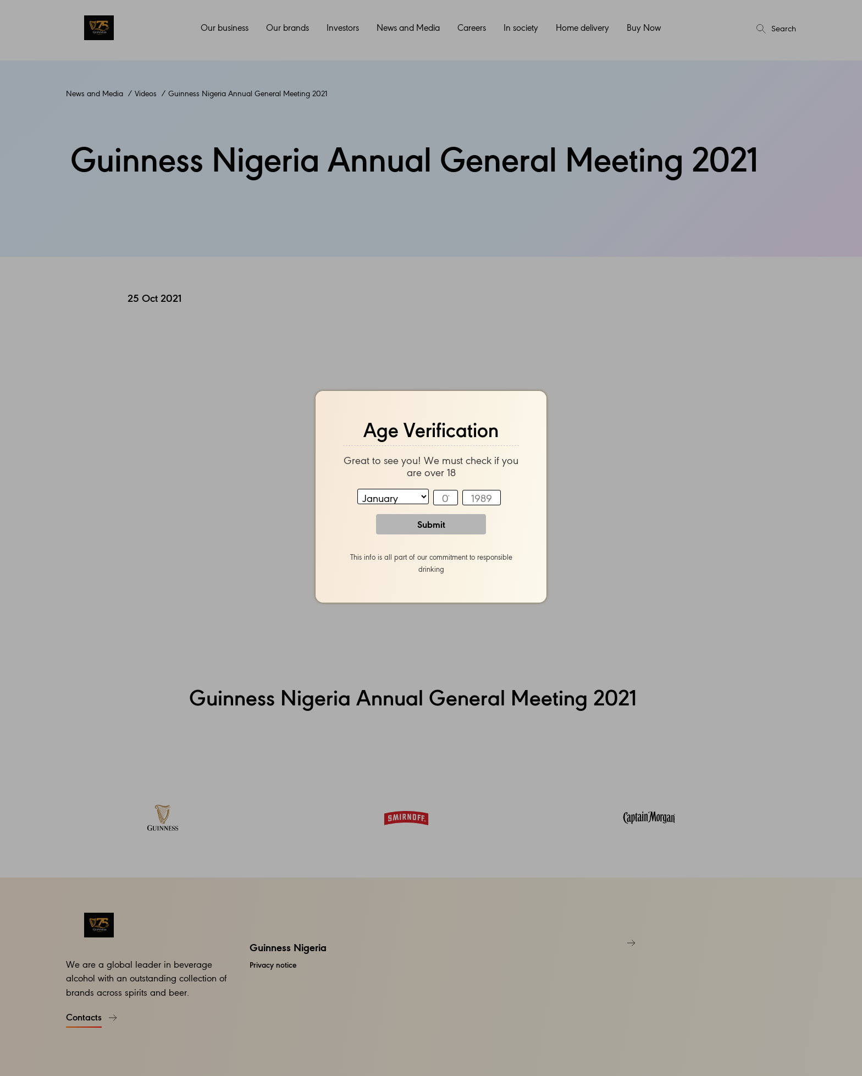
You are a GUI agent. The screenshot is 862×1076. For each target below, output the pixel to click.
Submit (431, 524)
